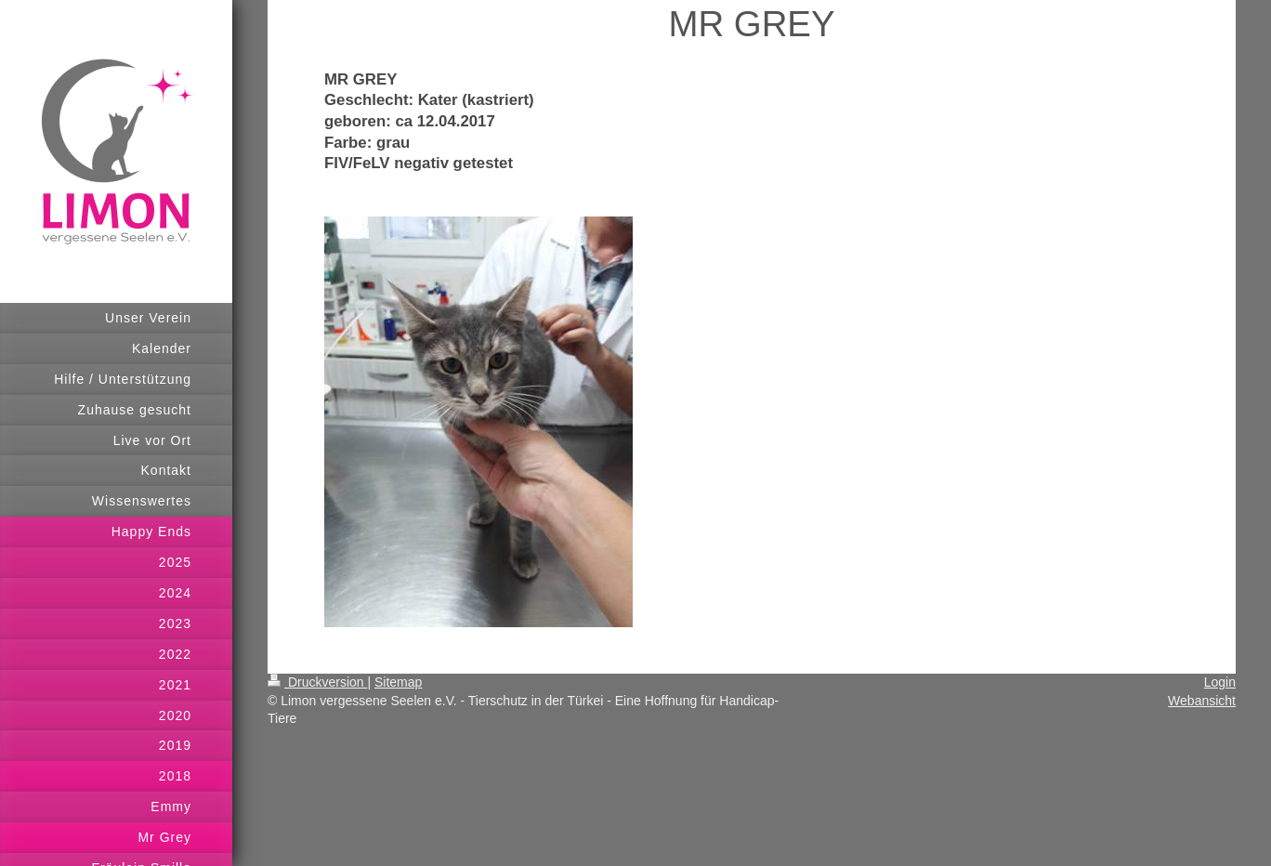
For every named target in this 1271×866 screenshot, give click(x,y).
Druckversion (317, 682)
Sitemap (398, 682)
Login (1220, 682)
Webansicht (1202, 700)
